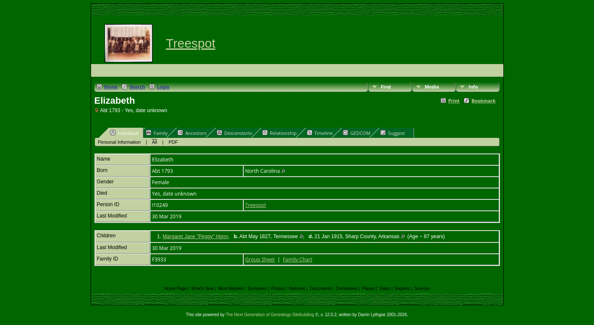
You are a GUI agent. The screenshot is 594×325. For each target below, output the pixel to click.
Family (156, 132)
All (154, 142)
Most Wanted (230, 288)
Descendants (234, 132)
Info (473, 86)
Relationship (279, 132)
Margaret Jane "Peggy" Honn (195, 236)
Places (368, 288)
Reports (402, 288)
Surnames (257, 288)
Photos (277, 288)
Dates (384, 288)
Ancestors (192, 132)
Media (432, 86)
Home (111, 86)
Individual (124, 132)
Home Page (175, 288)
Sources (422, 288)
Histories (297, 288)
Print (454, 100)
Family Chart (297, 259)
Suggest (392, 132)
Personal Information (119, 142)
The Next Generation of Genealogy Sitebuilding (270, 314)
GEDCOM (356, 132)
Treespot (190, 43)
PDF (173, 142)
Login (163, 86)
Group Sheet (260, 259)
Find (386, 86)
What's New (202, 288)
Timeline (320, 132)
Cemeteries (346, 288)
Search (137, 86)
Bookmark (483, 100)
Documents (320, 288)
